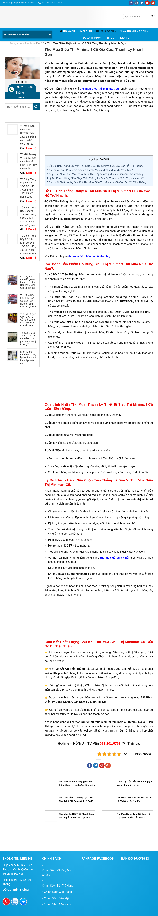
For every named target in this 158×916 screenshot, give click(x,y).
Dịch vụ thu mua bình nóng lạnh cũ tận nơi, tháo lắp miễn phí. (28, 357)
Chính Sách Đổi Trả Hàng (57, 885)
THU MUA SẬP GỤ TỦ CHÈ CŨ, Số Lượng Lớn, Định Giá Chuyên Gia (28, 320)
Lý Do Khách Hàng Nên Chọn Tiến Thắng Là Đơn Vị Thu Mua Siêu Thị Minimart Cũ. (96, 178)
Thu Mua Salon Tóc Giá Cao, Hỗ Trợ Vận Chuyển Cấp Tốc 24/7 (133, 816)
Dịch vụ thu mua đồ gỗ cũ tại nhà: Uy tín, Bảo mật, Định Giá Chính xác (27, 282)
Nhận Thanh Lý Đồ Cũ (134, 31)
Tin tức (110, 37)
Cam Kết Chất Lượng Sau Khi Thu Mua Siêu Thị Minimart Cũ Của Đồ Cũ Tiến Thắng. (97, 182)
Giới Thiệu (86, 31)
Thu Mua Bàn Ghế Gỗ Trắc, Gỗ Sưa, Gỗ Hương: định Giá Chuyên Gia (28, 301)
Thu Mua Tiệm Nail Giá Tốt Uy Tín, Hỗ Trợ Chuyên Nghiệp (134, 799)
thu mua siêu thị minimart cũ (99, 88)
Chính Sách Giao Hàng (58, 891)
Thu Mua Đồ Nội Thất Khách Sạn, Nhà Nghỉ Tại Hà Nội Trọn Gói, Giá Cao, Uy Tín (77, 816)
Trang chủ (69, 31)
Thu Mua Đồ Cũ (106, 31)
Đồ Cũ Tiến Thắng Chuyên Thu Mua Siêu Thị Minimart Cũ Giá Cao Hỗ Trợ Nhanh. (95, 165)
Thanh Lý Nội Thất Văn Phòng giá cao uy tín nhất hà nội (134, 783)
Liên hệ (124, 38)
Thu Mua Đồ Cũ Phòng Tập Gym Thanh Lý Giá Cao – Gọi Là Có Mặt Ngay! (77, 799)
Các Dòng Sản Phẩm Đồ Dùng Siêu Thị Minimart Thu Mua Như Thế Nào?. (90, 170)
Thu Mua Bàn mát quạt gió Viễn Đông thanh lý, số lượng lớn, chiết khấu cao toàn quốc (77, 783)
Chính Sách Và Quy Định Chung (57, 872)
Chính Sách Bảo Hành (57, 904)
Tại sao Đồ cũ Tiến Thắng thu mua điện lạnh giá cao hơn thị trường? (28, 339)
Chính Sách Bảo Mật (56, 898)
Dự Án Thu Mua (92, 38)
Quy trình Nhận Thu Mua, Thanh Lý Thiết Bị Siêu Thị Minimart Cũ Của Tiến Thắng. (95, 174)
